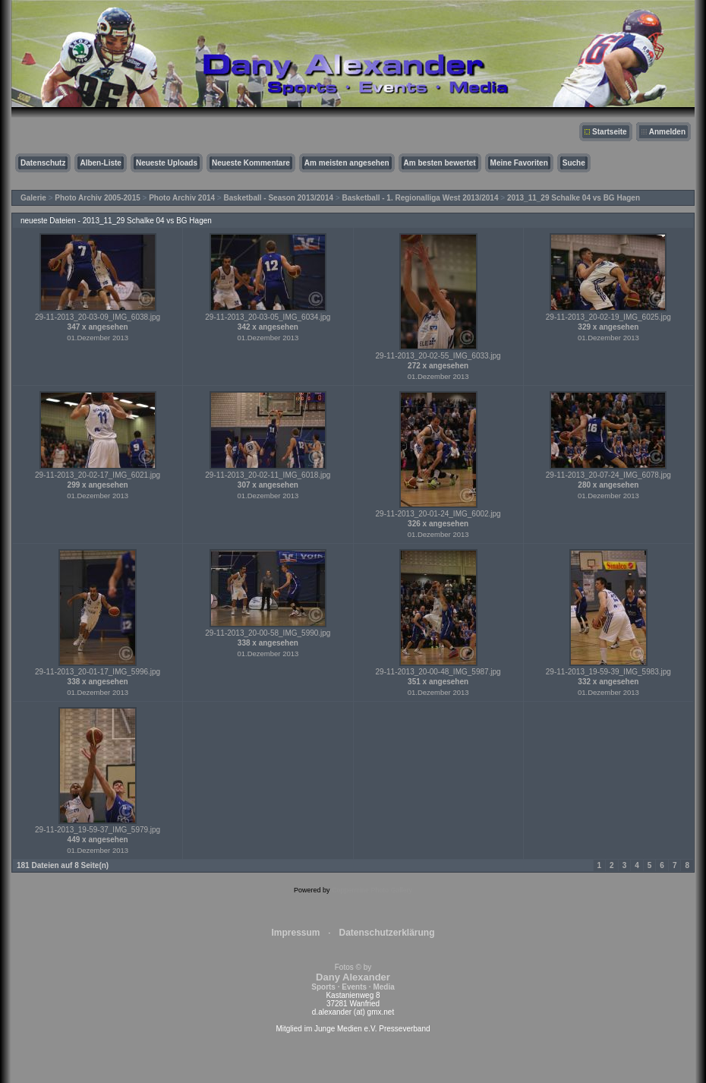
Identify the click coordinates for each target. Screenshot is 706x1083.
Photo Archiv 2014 (182, 198)
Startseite (609, 132)
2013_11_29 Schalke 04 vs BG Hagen (573, 198)
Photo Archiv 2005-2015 (97, 198)
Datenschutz (42, 163)
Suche (574, 163)
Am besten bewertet (440, 163)
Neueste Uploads (166, 163)
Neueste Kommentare (251, 163)
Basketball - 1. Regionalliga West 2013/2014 (420, 198)
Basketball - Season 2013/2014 (279, 198)
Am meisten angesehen (346, 163)
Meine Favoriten (519, 163)
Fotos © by (352, 977)
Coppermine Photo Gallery (372, 890)
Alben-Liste (100, 163)
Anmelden (667, 132)
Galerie (33, 198)
